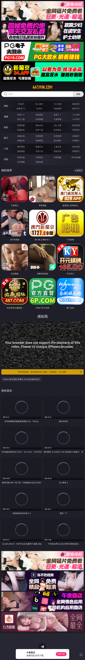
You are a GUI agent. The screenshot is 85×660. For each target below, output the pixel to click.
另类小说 (39, 151)
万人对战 (57, 104)
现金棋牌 (57, 108)
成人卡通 (57, 125)
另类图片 (76, 140)
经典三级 (39, 130)
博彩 (6, 105)
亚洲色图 (39, 136)
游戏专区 (76, 104)
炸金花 (39, 108)
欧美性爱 (76, 125)
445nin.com (42, 87)
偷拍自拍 (39, 125)
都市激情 (21, 146)
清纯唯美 (39, 140)
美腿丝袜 (21, 140)
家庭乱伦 (39, 146)
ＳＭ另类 (76, 119)
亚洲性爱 (21, 125)
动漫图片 (76, 136)
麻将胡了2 (21, 108)
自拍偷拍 (39, 114)
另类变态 (76, 130)
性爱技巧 (76, 151)
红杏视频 (21, 162)
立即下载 (61, 654)
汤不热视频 (76, 157)
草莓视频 (57, 157)
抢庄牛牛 (76, 108)
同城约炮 (21, 157)
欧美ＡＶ (57, 114)
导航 (6, 159)
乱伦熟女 (57, 130)
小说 (6, 148)
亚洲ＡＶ (21, 114)
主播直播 (57, 119)
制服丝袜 (21, 130)
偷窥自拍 (21, 136)
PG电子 (21, 104)
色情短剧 (39, 162)
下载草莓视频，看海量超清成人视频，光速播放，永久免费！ (49, 372)
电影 (6, 127)
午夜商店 (39, 157)
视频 (6, 116)
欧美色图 (57, 136)
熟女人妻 (21, 119)
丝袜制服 (39, 119)
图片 (6, 137)
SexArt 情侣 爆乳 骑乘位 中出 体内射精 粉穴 (21, 379)
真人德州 (39, 104)
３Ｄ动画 (76, 114)
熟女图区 (57, 140)
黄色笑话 (57, 151)
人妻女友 (57, 146)
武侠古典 (76, 146)
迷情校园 (21, 151)
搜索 (78, 94)
